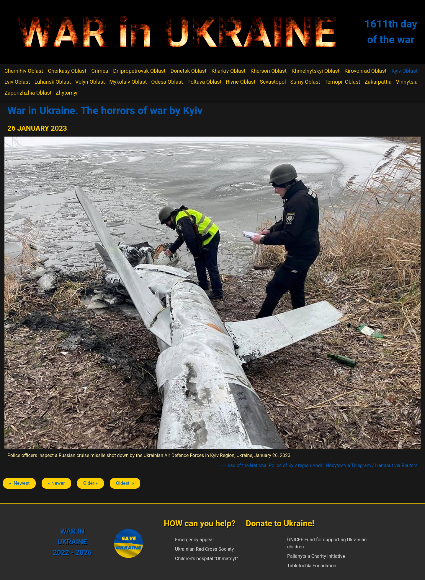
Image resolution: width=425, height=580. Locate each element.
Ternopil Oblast (342, 82)
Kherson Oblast (268, 71)
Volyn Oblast (90, 82)
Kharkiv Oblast (228, 71)
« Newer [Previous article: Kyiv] (56, 483)
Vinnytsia (407, 82)
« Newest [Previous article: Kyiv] (19, 483)
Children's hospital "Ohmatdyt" (206, 558)
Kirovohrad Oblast (365, 71)
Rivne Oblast (240, 82)
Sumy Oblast (305, 82)
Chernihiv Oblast (23, 71)
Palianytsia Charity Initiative (316, 556)
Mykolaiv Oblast (128, 82)
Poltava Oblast (204, 82)
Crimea (99, 71)
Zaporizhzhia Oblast (28, 93)
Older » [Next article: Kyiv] (90, 483)
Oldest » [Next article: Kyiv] (125, 483)
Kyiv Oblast (404, 71)
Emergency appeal (194, 539)
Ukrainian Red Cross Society (204, 549)
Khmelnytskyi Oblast (316, 71)
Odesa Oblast (167, 82)
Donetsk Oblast (188, 71)
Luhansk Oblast (52, 82)
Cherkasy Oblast (67, 71)
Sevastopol (273, 82)
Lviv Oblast (17, 82)
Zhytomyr (67, 93)
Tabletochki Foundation (311, 565)
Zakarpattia (377, 82)
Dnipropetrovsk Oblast (139, 71)
